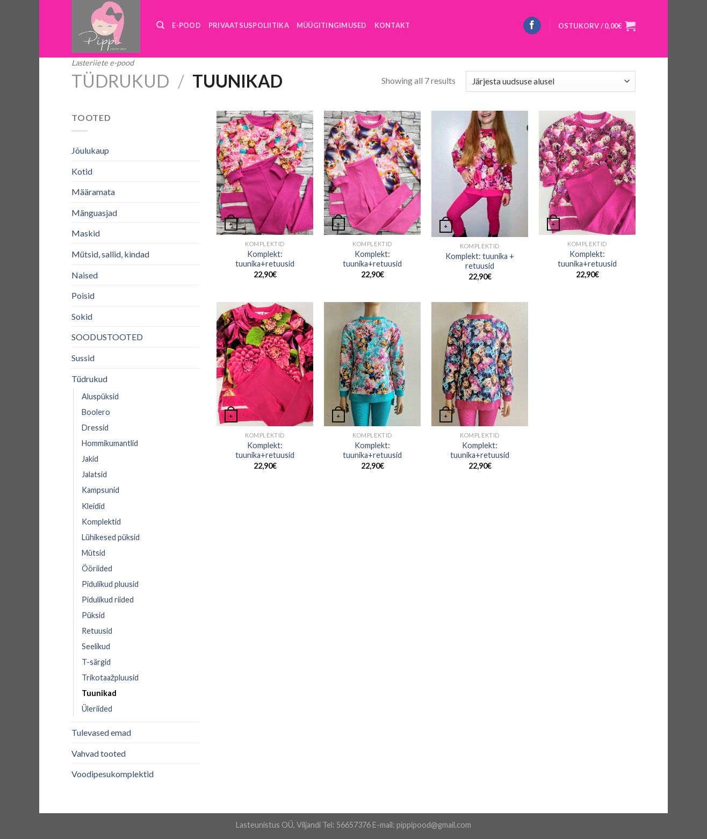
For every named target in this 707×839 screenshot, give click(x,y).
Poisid (83, 295)
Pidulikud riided (108, 599)
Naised (84, 275)
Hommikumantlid (110, 443)
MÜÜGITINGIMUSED (332, 25)
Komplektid (101, 521)
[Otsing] (160, 25)
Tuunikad (99, 693)
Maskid (85, 233)
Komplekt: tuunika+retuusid (264, 259)
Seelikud (96, 646)
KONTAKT (392, 25)
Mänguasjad (94, 212)
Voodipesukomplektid (112, 774)
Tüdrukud (120, 80)
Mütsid (93, 552)
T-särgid (96, 661)
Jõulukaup (90, 150)
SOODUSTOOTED (107, 337)
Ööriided (97, 568)
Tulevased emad (101, 732)
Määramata (93, 192)
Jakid (90, 458)
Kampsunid (100, 489)
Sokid (81, 316)
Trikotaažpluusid (110, 677)
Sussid (83, 358)
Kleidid (93, 506)
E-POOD (186, 25)
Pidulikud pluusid (110, 584)
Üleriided (97, 708)
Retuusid (97, 630)
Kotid (81, 171)
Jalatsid (94, 474)
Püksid (93, 615)
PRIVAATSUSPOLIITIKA (248, 25)
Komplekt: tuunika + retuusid (479, 261)
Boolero (96, 412)
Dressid (95, 427)
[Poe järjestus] (551, 81)
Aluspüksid (100, 396)
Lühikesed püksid (111, 537)
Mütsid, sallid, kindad (110, 254)
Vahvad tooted (98, 753)
